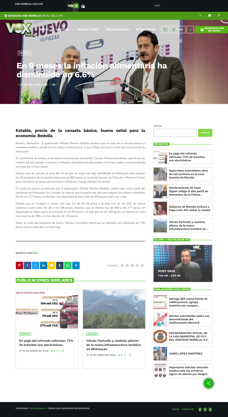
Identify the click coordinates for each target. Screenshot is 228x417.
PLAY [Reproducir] (177, 29)
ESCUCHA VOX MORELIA (33, 16)
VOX (35, 253)
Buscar (158, 126)
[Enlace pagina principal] (20, 30)
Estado (24, 52)
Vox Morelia (37, 408)
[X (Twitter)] (200, 16)
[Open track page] (82, 6)
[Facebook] (219, 16)
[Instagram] (209, 16)
